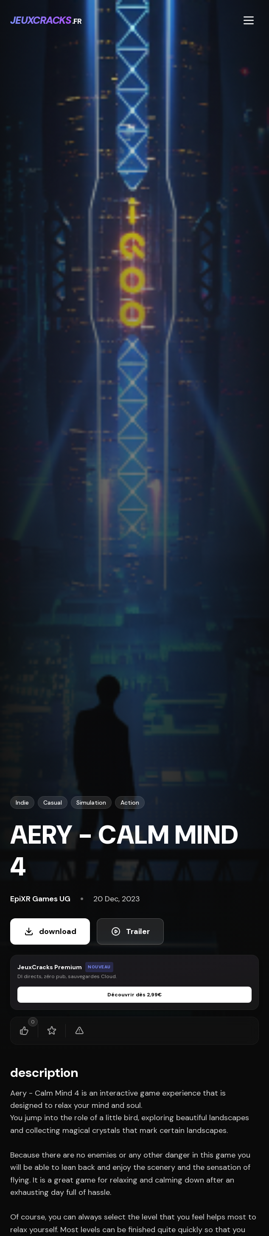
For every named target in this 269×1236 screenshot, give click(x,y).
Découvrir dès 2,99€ (134, 994)
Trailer (130, 931)
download (50, 931)
